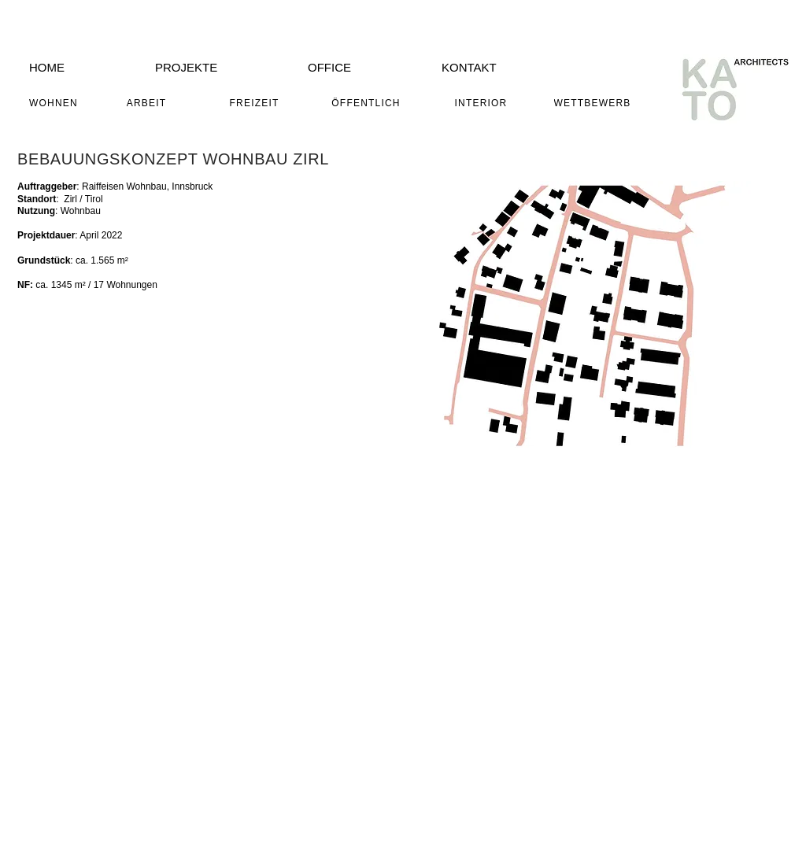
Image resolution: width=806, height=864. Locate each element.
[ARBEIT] (148, 103)
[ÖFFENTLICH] (367, 103)
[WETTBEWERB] (593, 103)
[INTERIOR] (482, 103)
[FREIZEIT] (256, 103)
